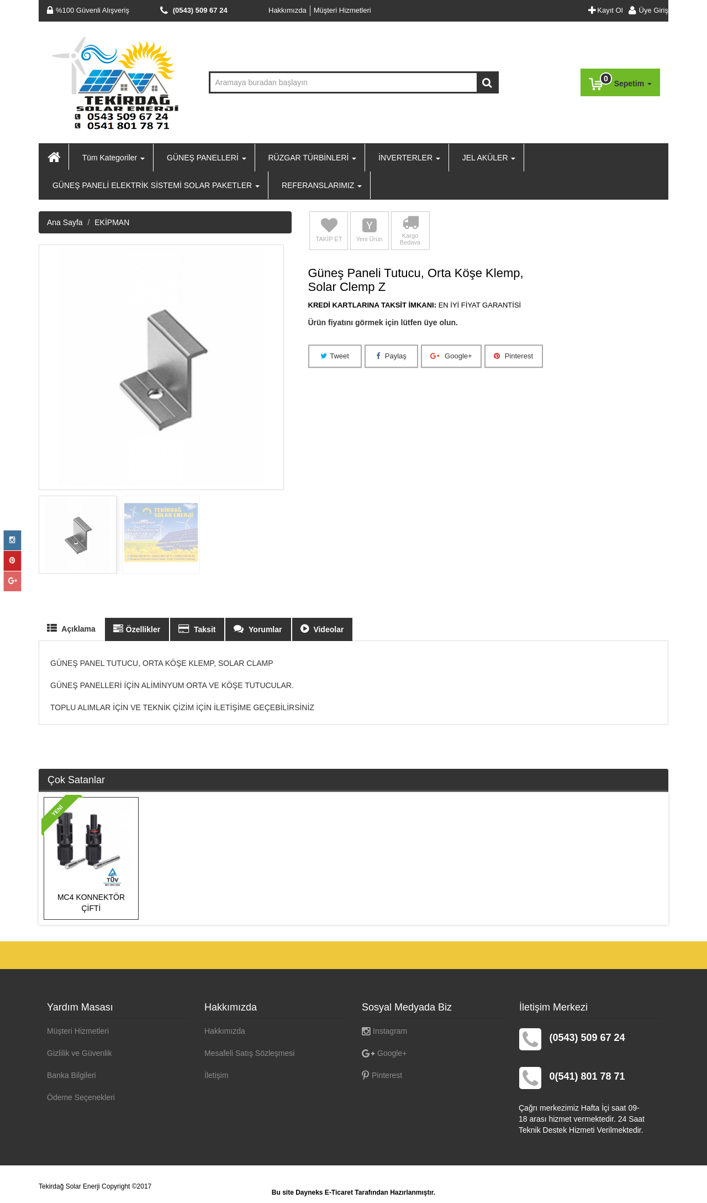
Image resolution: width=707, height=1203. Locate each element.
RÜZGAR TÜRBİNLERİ (311, 157)
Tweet (334, 568)
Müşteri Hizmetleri (342, 10)
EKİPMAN (111, 435)
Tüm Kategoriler (112, 157)
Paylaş (391, 568)
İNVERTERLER (408, 157)
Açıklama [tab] (71, 841)
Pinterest (513, 568)
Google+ (451, 568)
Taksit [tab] (196, 842)
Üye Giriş (645, 10)
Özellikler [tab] (136, 842)
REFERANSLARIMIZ (320, 185)
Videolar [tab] (322, 842)
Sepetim (620, 81)
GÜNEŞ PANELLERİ (205, 157)
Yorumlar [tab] (258, 842)
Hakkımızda (287, 10)
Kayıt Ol (605, 10)
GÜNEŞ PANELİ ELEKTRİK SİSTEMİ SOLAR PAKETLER (155, 185)
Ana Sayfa (65, 435)
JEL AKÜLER (488, 157)
